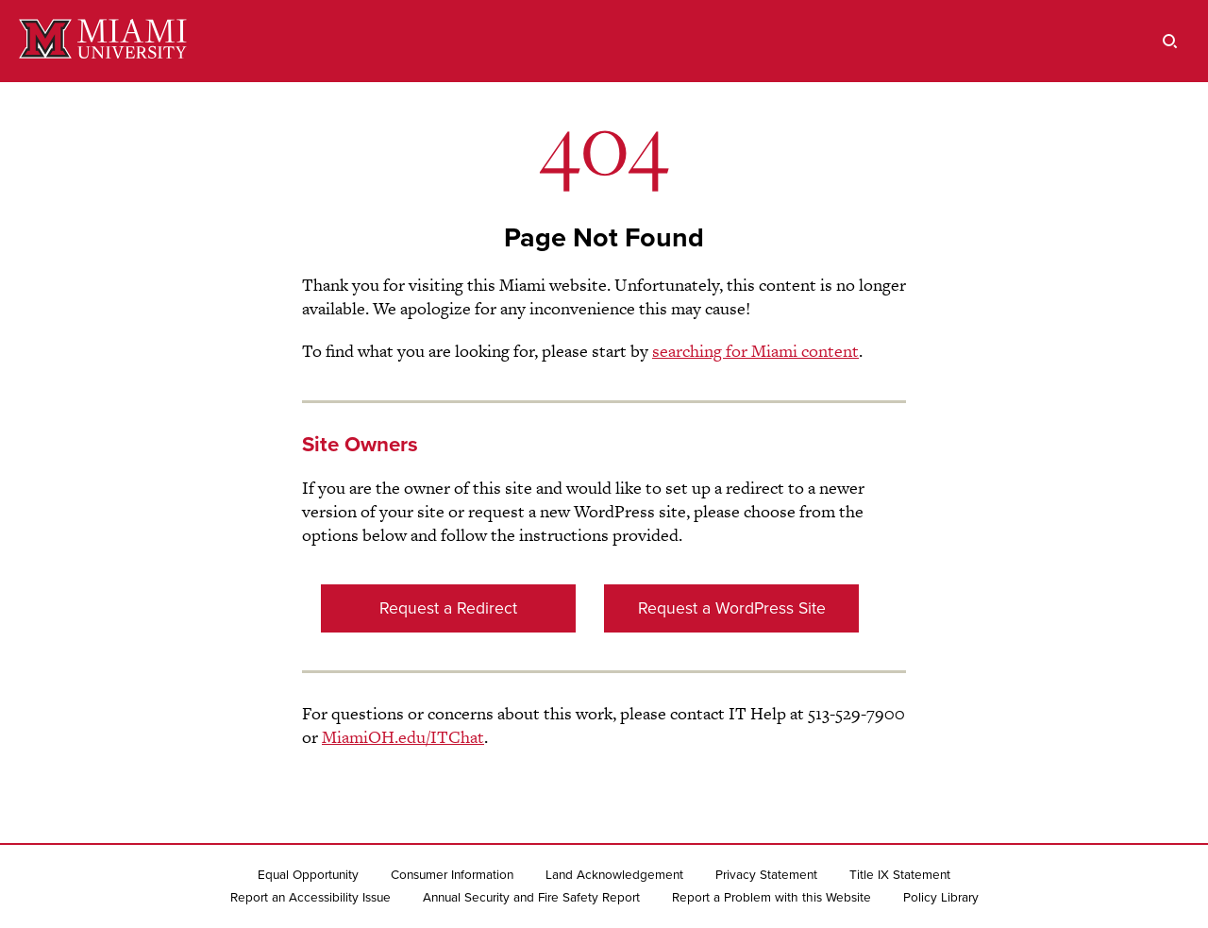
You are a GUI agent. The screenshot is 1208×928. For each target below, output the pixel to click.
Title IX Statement (899, 875)
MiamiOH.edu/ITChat (403, 737)
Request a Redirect (448, 608)
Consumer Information (452, 875)
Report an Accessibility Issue (310, 897)
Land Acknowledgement (614, 875)
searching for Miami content (755, 351)
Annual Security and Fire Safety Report (531, 897)
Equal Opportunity (308, 875)
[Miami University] (103, 41)
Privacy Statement (766, 875)
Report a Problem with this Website (771, 897)
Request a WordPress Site (732, 608)
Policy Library (941, 897)
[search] (1170, 41)
